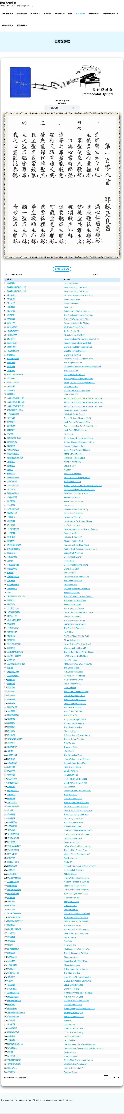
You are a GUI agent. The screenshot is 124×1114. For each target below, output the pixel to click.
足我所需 (11, 661)
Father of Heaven (71, 304)
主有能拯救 (12, 875)
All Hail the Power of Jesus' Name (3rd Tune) (83, 407)
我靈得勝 (11, 724)
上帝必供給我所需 (15, 653)
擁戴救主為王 (13, 478)
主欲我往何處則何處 (16, 665)
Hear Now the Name (72, 475)
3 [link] (114, 1078)
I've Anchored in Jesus (73, 673)
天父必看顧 (12, 764)
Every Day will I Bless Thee (75, 962)
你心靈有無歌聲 (14, 1002)
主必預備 (11, 712)
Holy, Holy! (68, 308)
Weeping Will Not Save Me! (75, 649)
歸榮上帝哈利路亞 (15, 376)
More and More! (71, 1057)
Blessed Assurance (72, 966)
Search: (95, 275)
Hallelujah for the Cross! (74, 415)
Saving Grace (70, 1053)
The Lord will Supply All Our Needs (79, 653)
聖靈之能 (11, 542)
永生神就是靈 (13, 360)
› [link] (118, 1078)
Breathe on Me (70, 586)
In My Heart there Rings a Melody (78, 994)
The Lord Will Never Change (76, 693)
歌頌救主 (11, 431)
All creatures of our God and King (78, 296)
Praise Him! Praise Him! (74, 502)
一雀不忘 (11, 934)
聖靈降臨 (11, 538)
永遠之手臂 (12, 756)
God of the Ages (71, 388)
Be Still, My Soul (71, 772)
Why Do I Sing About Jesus (75, 1065)
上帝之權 (11, 534)
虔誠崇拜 (11, 522)
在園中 (10, 946)
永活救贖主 (12, 831)
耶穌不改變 (12, 887)
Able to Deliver (70, 875)
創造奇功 (11, 316)
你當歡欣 (11, 447)
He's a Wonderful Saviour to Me (77, 847)
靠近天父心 (12, 1069)
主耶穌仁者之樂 (14, 1061)
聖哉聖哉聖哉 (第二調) (17, 292)
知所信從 (11, 760)
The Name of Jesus (72, 927)
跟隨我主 (11, 910)
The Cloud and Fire (72, 669)
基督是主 (11, 463)
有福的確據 (12, 966)
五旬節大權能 (13, 629)
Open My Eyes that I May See (77, 590)
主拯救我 (11, 1041)
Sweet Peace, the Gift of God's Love (79, 1010)
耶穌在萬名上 (13, 451)
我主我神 (11, 419)
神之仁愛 (11, 312)
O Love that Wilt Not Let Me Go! (77, 982)
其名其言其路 (13, 950)
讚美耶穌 (11, 502)
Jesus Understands (72, 685)
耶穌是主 (11, 467)
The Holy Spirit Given (73, 582)
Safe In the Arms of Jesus (75, 701)
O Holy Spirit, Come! (73, 558)
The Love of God (71, 372)
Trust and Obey (70, 748)
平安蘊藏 (11, 938)
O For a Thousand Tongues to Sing (79, 443)
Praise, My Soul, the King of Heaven (79, 384)
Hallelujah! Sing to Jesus (74, 459)
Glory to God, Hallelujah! (74, 376)
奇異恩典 (11, 1073)
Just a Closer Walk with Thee (76, 835)
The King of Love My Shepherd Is (78, 380)
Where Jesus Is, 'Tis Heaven (76, 923)
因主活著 (11, 843)
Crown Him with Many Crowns (77, 479)
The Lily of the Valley (73, 728)
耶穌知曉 (11, 685)
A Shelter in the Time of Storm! (77, 736)
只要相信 (11, 788)
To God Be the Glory (72, 332)
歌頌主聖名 (12, 443)
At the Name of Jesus (73, 455)
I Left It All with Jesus (73, 800)
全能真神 (11, 308)
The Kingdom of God (73, 364)
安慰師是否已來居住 (16, 597)
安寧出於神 (12, 1010)
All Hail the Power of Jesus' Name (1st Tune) (83, 399)
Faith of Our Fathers (72, 768)
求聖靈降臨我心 (14, 550)
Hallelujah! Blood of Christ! (75, 411)
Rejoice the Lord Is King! (74, 447)
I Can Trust (68, 752)
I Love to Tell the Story (73, 1033)
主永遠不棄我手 (14, 657)
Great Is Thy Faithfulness (74, 352)
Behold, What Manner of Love (77, 312)
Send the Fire (70, 574)
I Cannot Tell (69, 1025)
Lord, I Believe (70, 689)
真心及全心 (12, 804)
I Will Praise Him (71, 395)
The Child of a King (72, 974)
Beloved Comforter (72, 594)
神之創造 (11, 296)
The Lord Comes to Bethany (76, 954)
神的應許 (11, 704)
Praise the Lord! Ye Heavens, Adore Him (81, 340)
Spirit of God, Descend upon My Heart (80, 550)
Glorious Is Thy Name (73, 514)
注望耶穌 (11, 720)
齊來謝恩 (11, 300)
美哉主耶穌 (12, 498)
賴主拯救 (11, 649)
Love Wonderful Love (73, 1006)
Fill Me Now (69, 562)
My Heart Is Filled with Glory (76, 919)
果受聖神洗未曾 (14, 546)
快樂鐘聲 (11, 942)
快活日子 (11, 970)
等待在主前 (12, 617)
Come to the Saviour (73, 1037)
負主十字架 (12, 780)
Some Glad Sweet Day (74, 1018)
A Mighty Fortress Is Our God (76, 883)
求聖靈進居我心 (14, 613)
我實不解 (11, 1025)
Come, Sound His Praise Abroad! (78, 348)
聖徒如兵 (11, 681)
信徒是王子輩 (13, 974)
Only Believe (69, 788)
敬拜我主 (11, 907)
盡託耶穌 (11, 800)
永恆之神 (11, 387)
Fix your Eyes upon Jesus (75, 720)
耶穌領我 (11, 776)
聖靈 (9, 594)
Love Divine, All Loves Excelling (77, 978)
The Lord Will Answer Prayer (76, 851)
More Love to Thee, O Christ (76, 815)
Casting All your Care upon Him (77, 792)
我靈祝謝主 (12, 336)
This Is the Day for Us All (74, 621)
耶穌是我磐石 (13, 716)
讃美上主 (11, 324)
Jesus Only (69, 506)
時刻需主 (11, 696)
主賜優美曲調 (13, 994)
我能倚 (10, 752)
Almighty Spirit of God (73, 542)
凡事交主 (11, 744)
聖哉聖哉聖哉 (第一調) (17, 288)
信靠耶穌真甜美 (14, 914)
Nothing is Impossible (73, 839)
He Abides (68, 633)
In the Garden (70, 946)
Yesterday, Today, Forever (75, 887)
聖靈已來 (11, 601)
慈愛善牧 (11, 903)
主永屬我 (11, 796)
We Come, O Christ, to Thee (76, 495)
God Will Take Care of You (75, 764)
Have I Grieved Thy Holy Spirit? (77, 645)
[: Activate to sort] (5, 281)
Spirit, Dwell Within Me (73, 554)
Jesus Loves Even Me (73, 986)
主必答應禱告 (13, 851)
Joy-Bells (68, 942)
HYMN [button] (67, 281)
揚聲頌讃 (11, 348)
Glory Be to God (71, 284)
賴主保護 (11, 736)
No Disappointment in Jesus (76, 808)
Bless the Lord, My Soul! (74, 336)
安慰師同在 (12, 633)
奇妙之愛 (11, 1006)
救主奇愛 (11, 526)
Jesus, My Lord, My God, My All (77, 419)
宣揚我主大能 (13, 486)
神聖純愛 (11, 978)
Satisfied (67, 1022)
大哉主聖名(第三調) (15, 407)
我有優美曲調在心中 (16, 1014)
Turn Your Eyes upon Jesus (76, 895)
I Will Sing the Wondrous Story (77, 423)
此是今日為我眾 (14, 621)
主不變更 (11, 693)
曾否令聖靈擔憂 (14, 645)
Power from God (71, 534)
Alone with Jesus (71, 958)
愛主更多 (11, 1057)
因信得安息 (12, 867)
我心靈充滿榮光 (14, 918)
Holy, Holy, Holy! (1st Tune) (75, 288)
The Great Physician (72, 709)
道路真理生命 (13, 494)
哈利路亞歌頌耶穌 (15, 459)
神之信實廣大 (13, 352)
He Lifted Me (69, 1041)
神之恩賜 (11, 637)
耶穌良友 (11, 728)
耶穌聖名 (11, 926)
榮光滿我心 (12, 1049)
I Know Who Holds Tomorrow (76, 891)
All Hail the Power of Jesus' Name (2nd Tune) (83, 403)
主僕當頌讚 (12, 482)
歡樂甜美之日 (13, 1017)
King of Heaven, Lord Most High (77, 344)
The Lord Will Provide (73, 713)
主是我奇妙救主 (14, 847)
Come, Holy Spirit (71, 570)
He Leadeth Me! (71, 776)
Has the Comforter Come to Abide (78, 598)
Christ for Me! (70, 732)
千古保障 (11, 391)
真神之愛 (11, 372)
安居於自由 (12, 990)
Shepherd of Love (71, 903)
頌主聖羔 (11, 427)
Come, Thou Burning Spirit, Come (78, 613)
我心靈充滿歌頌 (14, 930)
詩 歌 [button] (9, 281)
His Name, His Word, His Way (77, 950)
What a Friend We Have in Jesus (78, 811)
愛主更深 (11, 815)
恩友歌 (10, 811)
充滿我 (10, 562)
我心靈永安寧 (13, 998)
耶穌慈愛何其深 (14, 439)
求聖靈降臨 (12, 558)
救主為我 (11, 732)
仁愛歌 (10, 982)
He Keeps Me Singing (73, 1014)
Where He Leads (71, 911)
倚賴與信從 (12, 748)
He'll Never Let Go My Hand (76, 657)
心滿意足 (11, 1021)
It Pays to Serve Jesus (73, 1029)
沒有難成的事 (13, 839)
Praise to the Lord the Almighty (77, 324)
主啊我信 (11, 689)
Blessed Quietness (72, 641)
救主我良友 (12, 855)
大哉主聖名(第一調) (15, 399)
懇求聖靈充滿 (13, 586)
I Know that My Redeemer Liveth (78, 831)
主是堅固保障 (13, 883)
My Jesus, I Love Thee (73, 823)
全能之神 (11, 364)
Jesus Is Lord (69, 467)
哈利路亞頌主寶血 (15, 411)
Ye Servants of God (72, 483)
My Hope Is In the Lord (74, 871)
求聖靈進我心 (13, 578)
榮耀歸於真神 (13, 332)
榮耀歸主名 (12, 514)
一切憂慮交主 (13, 792)
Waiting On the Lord (72, 617)
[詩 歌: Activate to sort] (35, 281)
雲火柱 (10, 669)
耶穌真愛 (11, 954)
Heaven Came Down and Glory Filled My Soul (83, 1049)
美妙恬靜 (11, 641)
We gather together (72, 300)
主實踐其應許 (13, 677)
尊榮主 (10, 471)
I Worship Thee (70, 907)
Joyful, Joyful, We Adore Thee (77, 320)
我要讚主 (11, 395)
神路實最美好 (13, 784)
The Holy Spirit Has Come (75, 601)
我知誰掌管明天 (14, 891)
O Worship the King (72, 356)
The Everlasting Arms (73, 756)
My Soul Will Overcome (74, 724)
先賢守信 (11, 768)
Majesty (67, 471)
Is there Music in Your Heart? (76, 1002)
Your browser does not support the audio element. (62, 109)
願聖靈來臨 (12, 570)
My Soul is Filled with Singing (76, 930)
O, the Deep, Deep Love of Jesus (78, 439)
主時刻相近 (12, 827)
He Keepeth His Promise (74, 677)
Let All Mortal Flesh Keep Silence (78, 522)
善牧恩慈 (11, 380)
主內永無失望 (13, 808)
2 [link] (110, 1078)
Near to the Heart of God (74, 1069)
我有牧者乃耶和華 (15, 740)
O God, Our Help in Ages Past (77, 392)
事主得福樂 (12, 1029)
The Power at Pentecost (74, 629)
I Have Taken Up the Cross (75, 780)
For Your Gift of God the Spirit (76, 637)
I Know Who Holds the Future (76, 879)
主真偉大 (11, 518)
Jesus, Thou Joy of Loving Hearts (78, 1061)
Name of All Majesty (72, 463)
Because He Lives (72, 843)
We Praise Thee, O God (74, 328)
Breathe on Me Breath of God (76, 578)
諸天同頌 (11, 340)
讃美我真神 (12, 328)
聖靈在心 (11, 554)
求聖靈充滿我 (13, 566)
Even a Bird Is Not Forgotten (76, 934)
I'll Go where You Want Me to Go (78, 665)
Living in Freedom (71, 990)
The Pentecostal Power (74, 609)
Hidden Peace (70, 938)
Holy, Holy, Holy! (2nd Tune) (76, 292)
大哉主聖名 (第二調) (16, 403)
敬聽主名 (11, 475)
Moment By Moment (72, 827)
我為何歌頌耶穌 (14, 1065)
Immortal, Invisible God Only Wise (78, 360)
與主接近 (11, 819)
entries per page (16, 275)
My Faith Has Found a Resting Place (80, 867)
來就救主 (11, 1037)
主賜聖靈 (11, 582)
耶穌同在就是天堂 (15, 922)
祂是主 (10, 435)
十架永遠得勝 (13, 415)
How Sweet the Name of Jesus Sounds (80, 530)
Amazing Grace (70, 1073)
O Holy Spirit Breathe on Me (76, 566)
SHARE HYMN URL (62, 270)
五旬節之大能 (13, 609)
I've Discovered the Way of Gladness (80, 1045)
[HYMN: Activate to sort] (92, 281)
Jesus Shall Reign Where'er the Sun (79, 491)
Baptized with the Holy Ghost (76, 546)
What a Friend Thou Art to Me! (77, 855)
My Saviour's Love (72, 526)
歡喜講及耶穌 (13, 1033)
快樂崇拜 (11, 320)
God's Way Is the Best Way (75, 784)
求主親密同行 (13, 835)
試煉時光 (11, 899)
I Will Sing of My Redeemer (75, 431)
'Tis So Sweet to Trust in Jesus (77, 915)
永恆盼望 (11, 871)
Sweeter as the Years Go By (76, 510)
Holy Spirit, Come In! (73, 538)
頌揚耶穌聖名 (13, 455)
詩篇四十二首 (13, 863)
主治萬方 (11, 490)
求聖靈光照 (12, 590)
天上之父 (11, 304)
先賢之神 (11, 368)
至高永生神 (12, 344)
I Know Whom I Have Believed (77, 760)
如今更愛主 (12, 823)
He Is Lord (68, 435)
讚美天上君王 (13, 383)
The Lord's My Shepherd (74, 740)
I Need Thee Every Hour (74, 697)
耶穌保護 (11, 700)
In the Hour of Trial (72, 899)
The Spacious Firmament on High (78, 316)
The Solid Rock (70, 716)
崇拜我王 (11, 356)
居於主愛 (11, 859)
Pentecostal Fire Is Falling (75, 625)
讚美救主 (11, 423)
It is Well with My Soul (73, 998)
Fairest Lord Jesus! (72, 498)
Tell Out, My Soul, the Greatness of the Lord (83, 487)
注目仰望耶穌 (13, 895)
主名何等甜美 (13, 530)
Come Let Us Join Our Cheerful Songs (80, 427)
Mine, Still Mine (70, 796)
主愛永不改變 (13, 510)
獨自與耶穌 (12, 958)
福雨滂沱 (11, 605)
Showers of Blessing (72, 605)
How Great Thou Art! (73, 518)
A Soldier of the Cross (73, 681)
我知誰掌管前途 (14, 879)
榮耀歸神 (11, 284)
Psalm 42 (68, 863)
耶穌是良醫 (12, 708)
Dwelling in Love (71, 859)
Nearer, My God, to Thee (74, 819)
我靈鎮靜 (11, 772)
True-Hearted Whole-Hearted (76, 804)
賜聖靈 (10, 574)
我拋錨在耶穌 (13, 673)
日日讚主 (11, 962)
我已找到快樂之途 (15, 1045)
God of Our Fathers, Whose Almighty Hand (82, 368)
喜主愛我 (11, 986)
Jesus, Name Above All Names (77, 451)
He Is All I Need (70, 661)
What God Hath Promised (75, 705)
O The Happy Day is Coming (76, 970)
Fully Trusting (69, 744)
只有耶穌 (11, 506)
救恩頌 (10, 1053)
